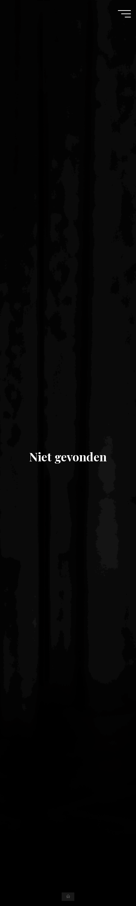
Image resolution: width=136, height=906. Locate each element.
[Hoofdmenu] (124, 13)
